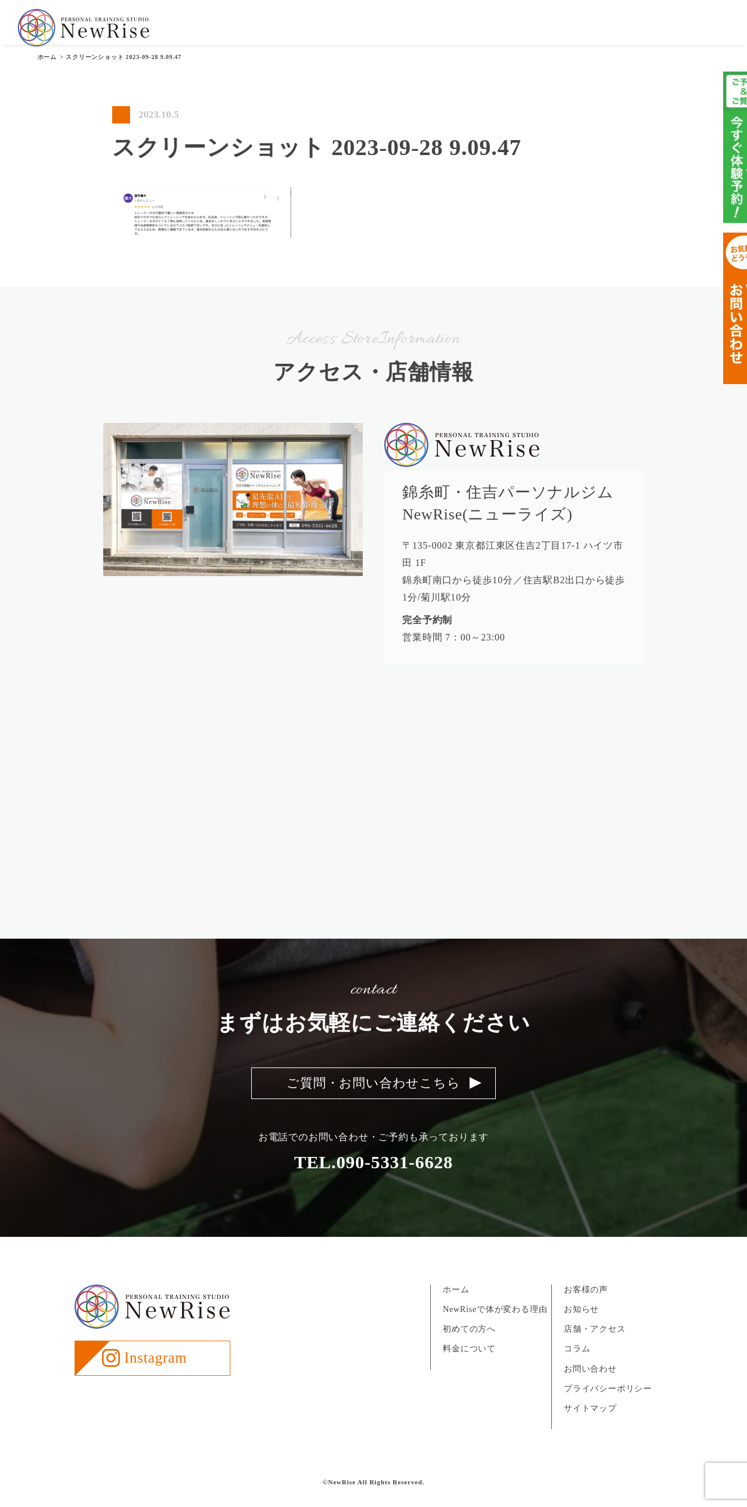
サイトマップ (590, 1420)
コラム (577, 1361)
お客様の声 (529, 29)
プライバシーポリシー (608, 1400)
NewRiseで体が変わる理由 (495, 1321)
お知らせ (576, 29)
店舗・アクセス (634, 29)
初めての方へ (412, 29)
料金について (472, 29)
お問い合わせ (699, 29)
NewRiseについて (342, 29)
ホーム (456, 1301)
